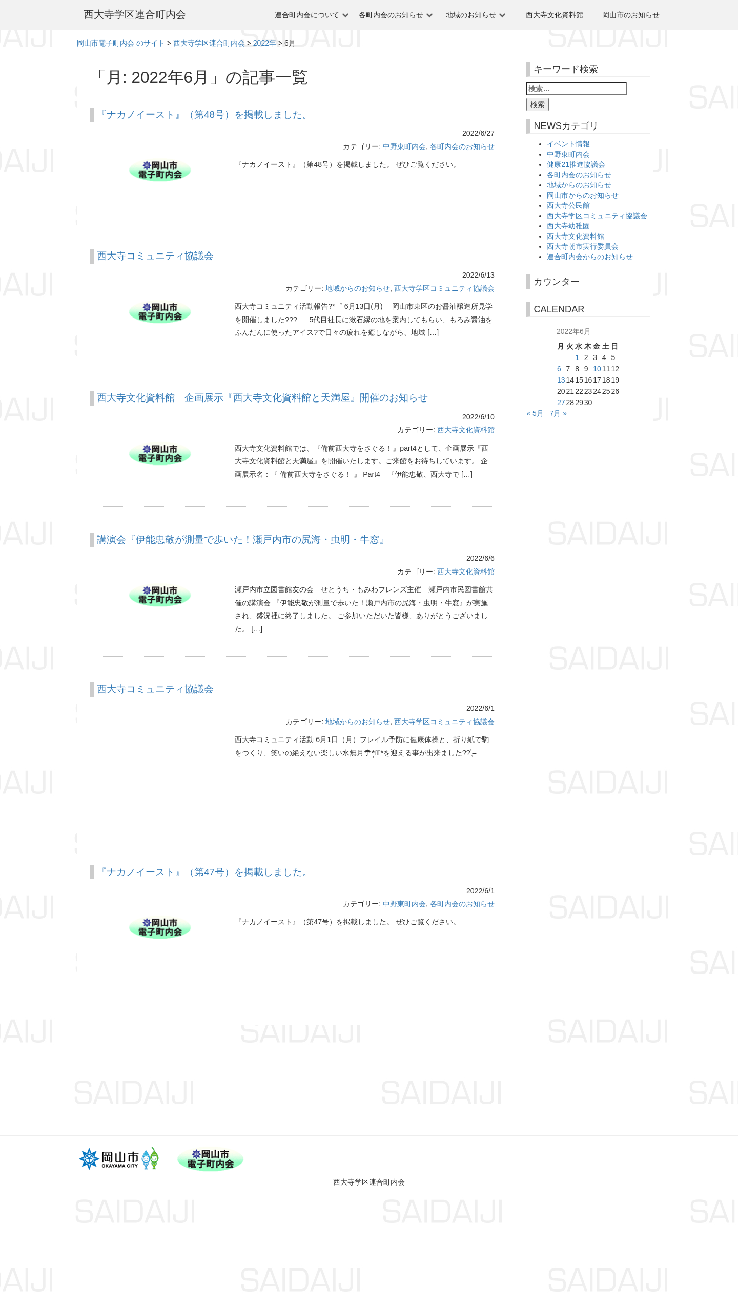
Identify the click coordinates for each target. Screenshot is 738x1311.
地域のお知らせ (471, 15)
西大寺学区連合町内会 (135, 14)
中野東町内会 (404, 146)
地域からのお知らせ (357, 288)
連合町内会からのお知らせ (590, 256)
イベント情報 (568, 144)
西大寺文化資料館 (554, 15)
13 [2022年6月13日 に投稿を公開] (561, 380)
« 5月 (534, 413)
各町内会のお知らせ (391, 15)
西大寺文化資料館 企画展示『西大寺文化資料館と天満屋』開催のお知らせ (262, 397)
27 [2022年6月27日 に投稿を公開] (561, 402)
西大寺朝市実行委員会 (583, 246)
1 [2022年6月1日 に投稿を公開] (577, 357)
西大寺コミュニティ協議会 (155, 255)
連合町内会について (307, 15)
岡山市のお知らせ (631, 15)
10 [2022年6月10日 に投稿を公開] (597, 369)
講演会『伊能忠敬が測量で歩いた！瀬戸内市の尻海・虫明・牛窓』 (243, 539)
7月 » (558, 413)
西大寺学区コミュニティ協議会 (444, 288)
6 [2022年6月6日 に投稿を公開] (559, 369)
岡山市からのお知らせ (583, 195)
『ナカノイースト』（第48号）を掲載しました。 (204, 114)
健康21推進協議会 (576, 164)
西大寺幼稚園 (568, 226)
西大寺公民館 (568, 205)
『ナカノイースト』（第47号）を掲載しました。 (204, 871)
